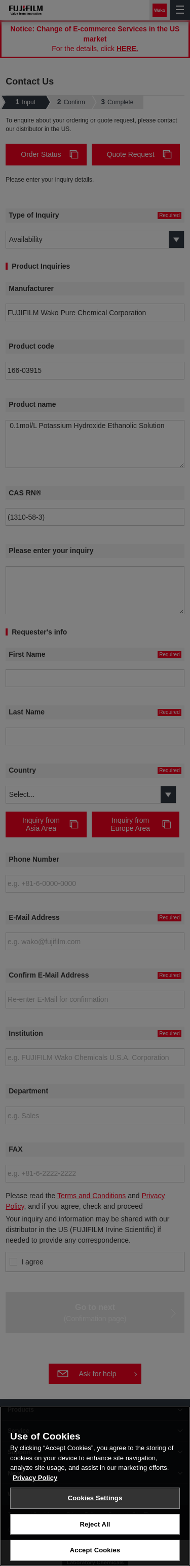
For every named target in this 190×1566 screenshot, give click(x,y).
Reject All (95, 1524)
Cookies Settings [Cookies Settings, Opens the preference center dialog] (95, 1498)
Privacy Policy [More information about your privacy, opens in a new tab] (35, 1478)
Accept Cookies (95, 1550)
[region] (95, 1486)
